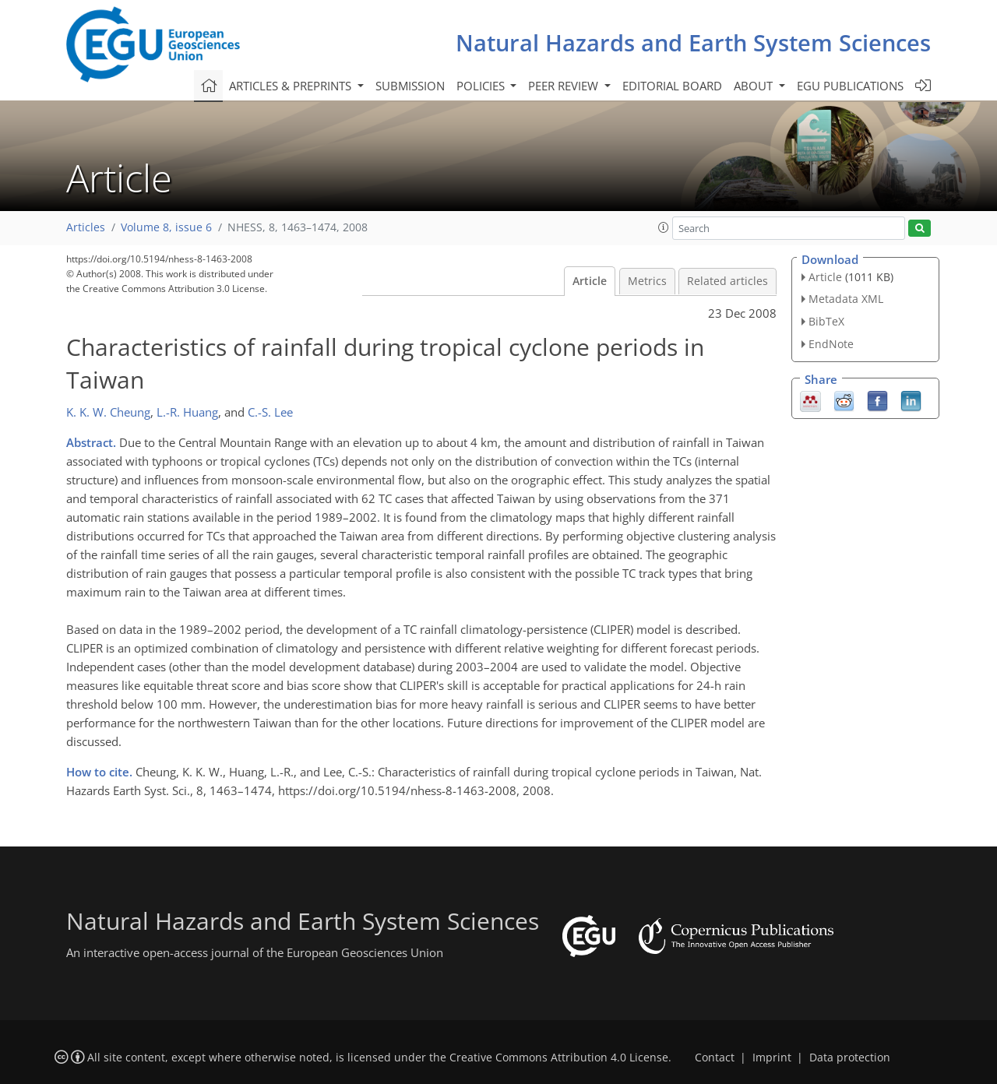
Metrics (647, 281)
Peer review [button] (564, 85)
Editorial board (672, 85)
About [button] (755, 85)
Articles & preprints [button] (291, 85)
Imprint (771, 1058)
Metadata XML (846, 298)
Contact (715, 1058)
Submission (410, 85)
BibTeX (826, 321)
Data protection (849, 1058)
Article (589, 281)
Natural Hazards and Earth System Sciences (693, 42)
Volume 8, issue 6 (166, 227)
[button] (663, 227)
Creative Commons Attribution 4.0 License (558, 1058)
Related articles (727, 281)
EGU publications (850, 85)
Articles (85, 227)
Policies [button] (482, 85)
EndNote (831, 343)
